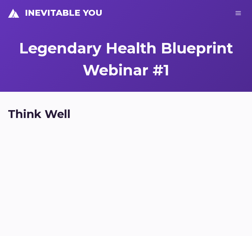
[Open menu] (238, 13)
